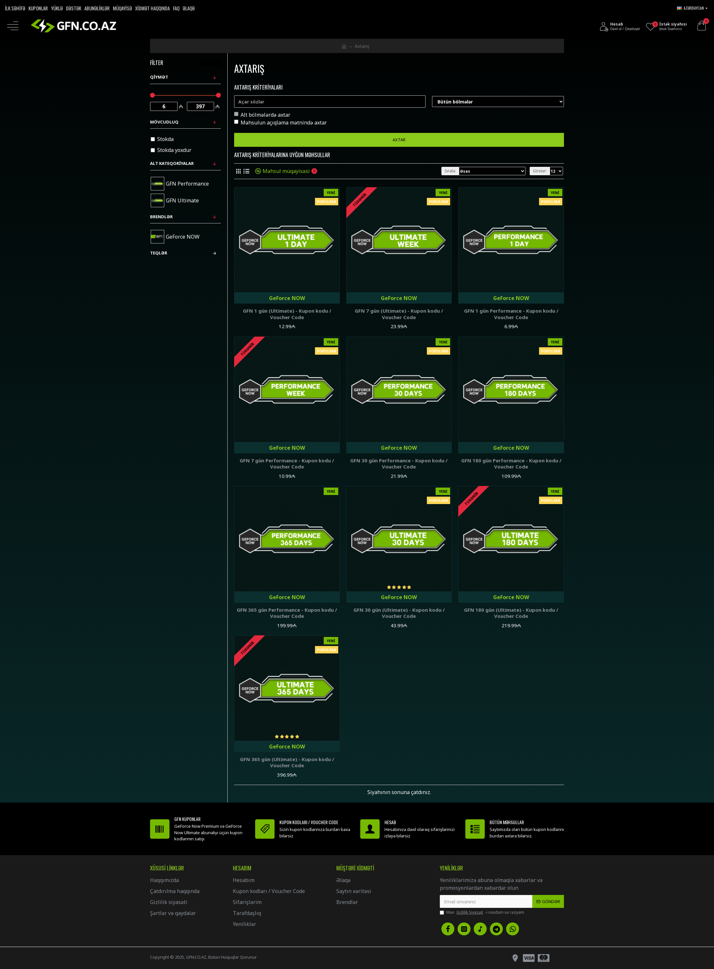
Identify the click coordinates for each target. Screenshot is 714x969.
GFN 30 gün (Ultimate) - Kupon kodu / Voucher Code (399, 613)
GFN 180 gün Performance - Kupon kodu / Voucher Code (511, 464)
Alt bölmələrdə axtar (262, 114)
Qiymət (159, 77)
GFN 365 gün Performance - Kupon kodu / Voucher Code (287, 613)
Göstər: (540, 171)
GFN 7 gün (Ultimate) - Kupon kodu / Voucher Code (399, 314)
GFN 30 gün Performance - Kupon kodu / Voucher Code (399, 464)
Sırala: (450, 171)
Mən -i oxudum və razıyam (482, 912)
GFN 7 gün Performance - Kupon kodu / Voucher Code (287, 464)
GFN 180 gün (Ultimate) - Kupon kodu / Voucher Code (511, 613)
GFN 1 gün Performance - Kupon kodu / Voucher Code (511, 314)
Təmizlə (213, 62)
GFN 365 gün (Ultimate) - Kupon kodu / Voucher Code (287, 762)
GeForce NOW (287, 298)
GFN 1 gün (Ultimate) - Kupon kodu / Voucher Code (287, 314)
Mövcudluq (164, 122)
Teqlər (158, 253)
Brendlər (161, 217)
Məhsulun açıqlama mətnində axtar (280, 122)
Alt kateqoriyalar (172, 163)
